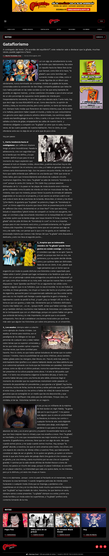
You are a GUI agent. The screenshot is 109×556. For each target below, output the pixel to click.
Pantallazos (45, 29)
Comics (99, 29)
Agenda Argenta (28, 29)
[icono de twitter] (100, 546)
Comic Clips (11, 29)
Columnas (86, 29)
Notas (59, 29)
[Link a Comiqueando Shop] (101, 21)
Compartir (100, 37)
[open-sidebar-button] (5, 21)
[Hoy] (94, 520)
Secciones (72, 29)
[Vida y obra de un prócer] (41, 520)
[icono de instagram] (104, 546)
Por (10, 535)
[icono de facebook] (96, 546)
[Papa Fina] (15, 520)
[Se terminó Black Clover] (67, 520)
